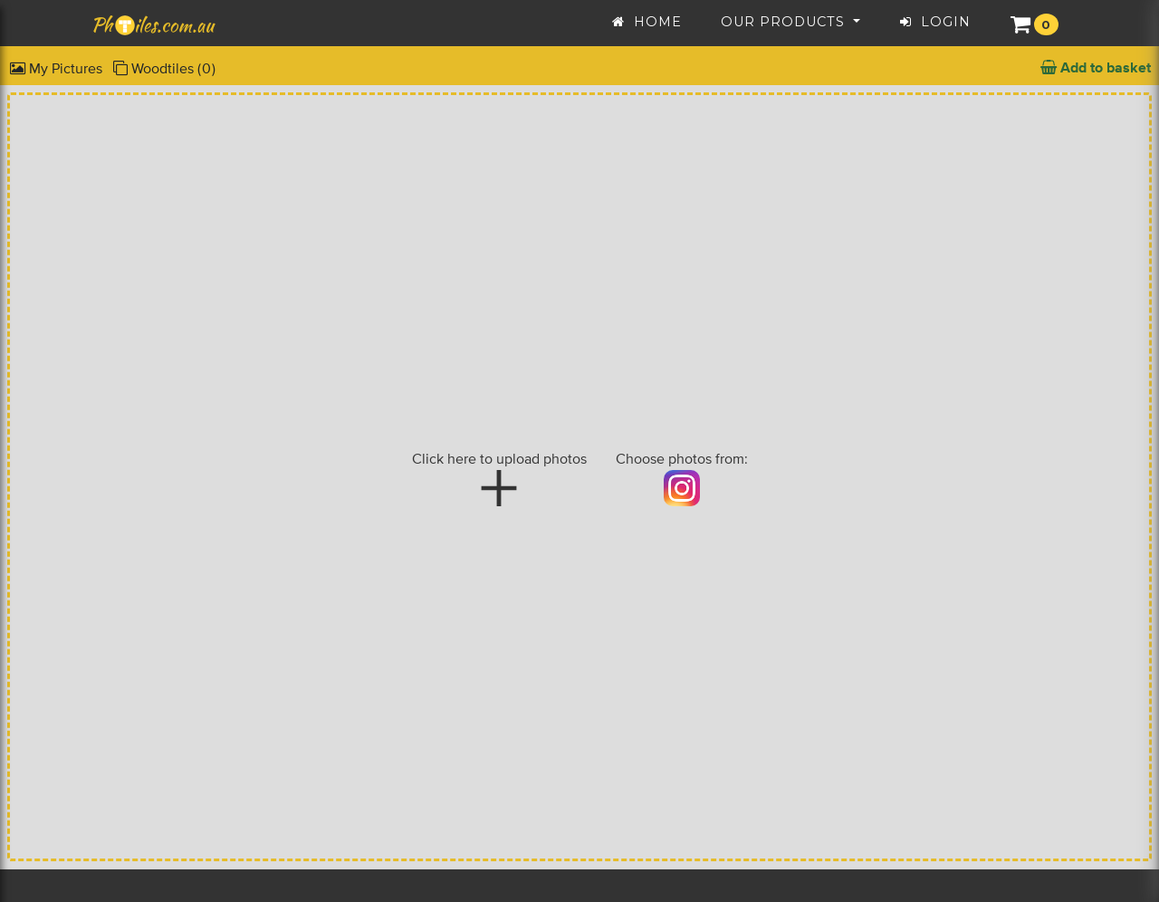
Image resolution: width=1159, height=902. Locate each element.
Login (935, 20)
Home (647, 20)
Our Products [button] (785, 20)
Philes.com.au (153, 23)
